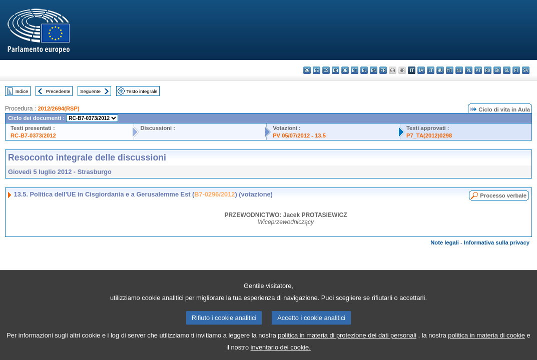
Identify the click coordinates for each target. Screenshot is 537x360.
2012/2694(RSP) (58, 109)
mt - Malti (449, 70)
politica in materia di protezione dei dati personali (347, 342)
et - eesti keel (354, 70)
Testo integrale (141, 91)
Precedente (58, 91)
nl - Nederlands (459, 70)
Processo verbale (503, 195)
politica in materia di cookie (486, 342)
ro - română (487, 70)
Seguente (90, 91)
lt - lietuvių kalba (430, 70)
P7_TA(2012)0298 (429, 135)
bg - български (307, 70)
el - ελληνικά (364, 70)
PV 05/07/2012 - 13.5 (299, 135)
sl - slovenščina (506, 70)
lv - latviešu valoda (421, 70)
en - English (373, 70)
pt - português (478, 70)
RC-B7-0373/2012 (33, 135)
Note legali (444, 243)
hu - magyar (440, 70)
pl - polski (468, 70)
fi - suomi (516, 70)
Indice (22, 91)
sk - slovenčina (497, 70)
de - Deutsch (345, 70)
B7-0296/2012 (214, 194)
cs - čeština (326, 70)
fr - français (383, 70)
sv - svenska (525, 70)
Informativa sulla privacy (496, 243)
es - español (316, 70)
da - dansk (335, 70)
